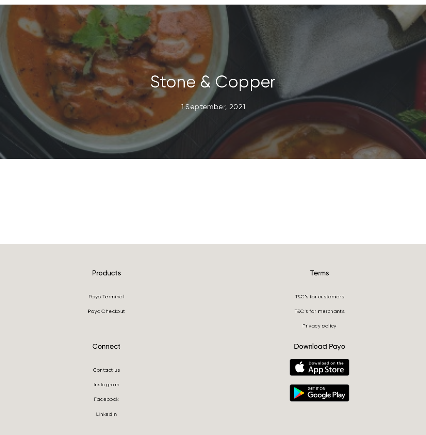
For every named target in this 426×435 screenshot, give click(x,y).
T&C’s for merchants (320, 311)
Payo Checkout (106, 311)
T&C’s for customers (319, 297)
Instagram (107, 385)
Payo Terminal (106, 297)
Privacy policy (319, 326)
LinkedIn (106, 414)
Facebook (106, 399)
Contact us (106, 370)
